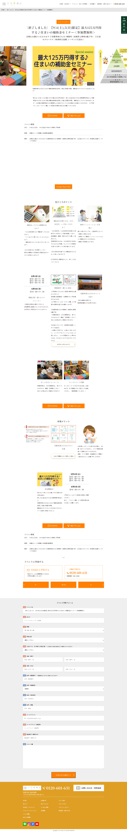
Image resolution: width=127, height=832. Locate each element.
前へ (36, 585)
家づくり (25, 804)
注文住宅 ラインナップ (29, 807)
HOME (61, 4)
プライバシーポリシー (64, 807)
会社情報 (92, 4)
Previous (89, 84)
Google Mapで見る (63, 187)
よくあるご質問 (44, 807)
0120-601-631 (58, 788)
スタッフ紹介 (62, 800)
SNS (124, 25)
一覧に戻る (63, 585)
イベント (124, 30)
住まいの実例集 (83, 4)
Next (92, 84)
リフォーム (75, 4)
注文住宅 (66, 4)
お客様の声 (43, 800)
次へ (91, 585)
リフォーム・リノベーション (29, 810)
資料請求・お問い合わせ (103, 4)
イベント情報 (26, 814)
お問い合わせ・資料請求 (91, 788)
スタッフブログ (62, 804)
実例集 (124, 19)
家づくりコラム (44, 804)
